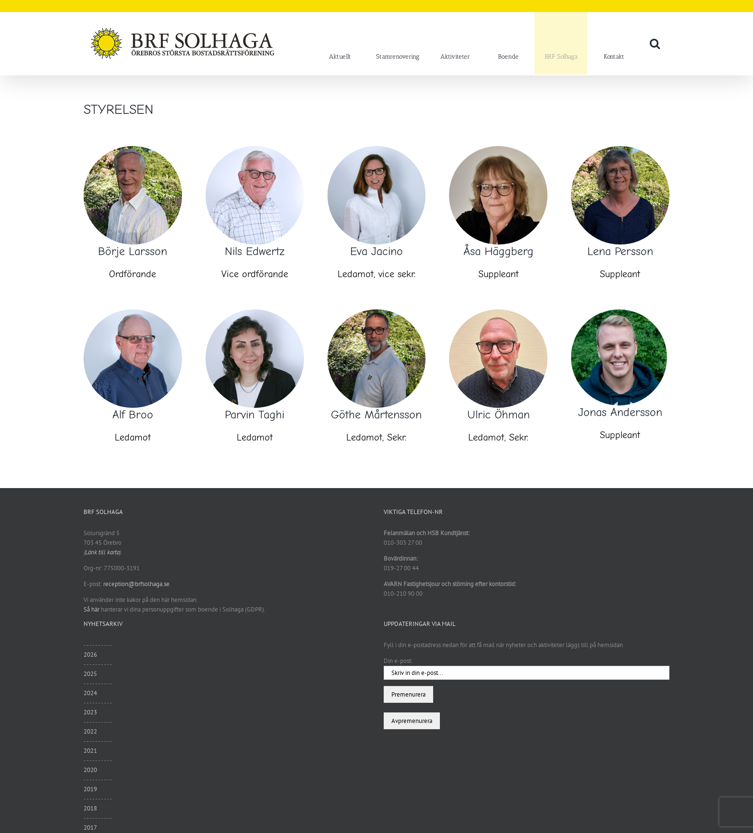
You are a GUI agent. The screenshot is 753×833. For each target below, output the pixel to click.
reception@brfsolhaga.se (136, 584)
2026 (90, 654)
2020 (90, 770)
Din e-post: (398, 661)
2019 (90, 789)
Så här (91, 609)
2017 (90, 827)
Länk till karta (102, 552)
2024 (90, 693)
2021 (90, 751)
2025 (90, 674)
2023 (90, 712)
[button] (654, 43)
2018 (90, 808)
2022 (90, 731)
